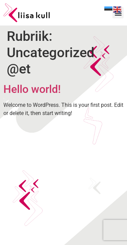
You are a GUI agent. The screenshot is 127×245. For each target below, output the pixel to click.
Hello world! (32, 89)
